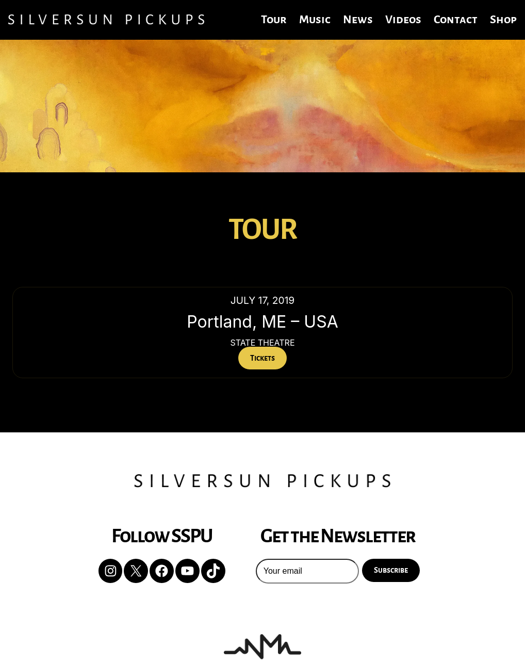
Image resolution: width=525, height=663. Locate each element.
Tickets (262, 358)
